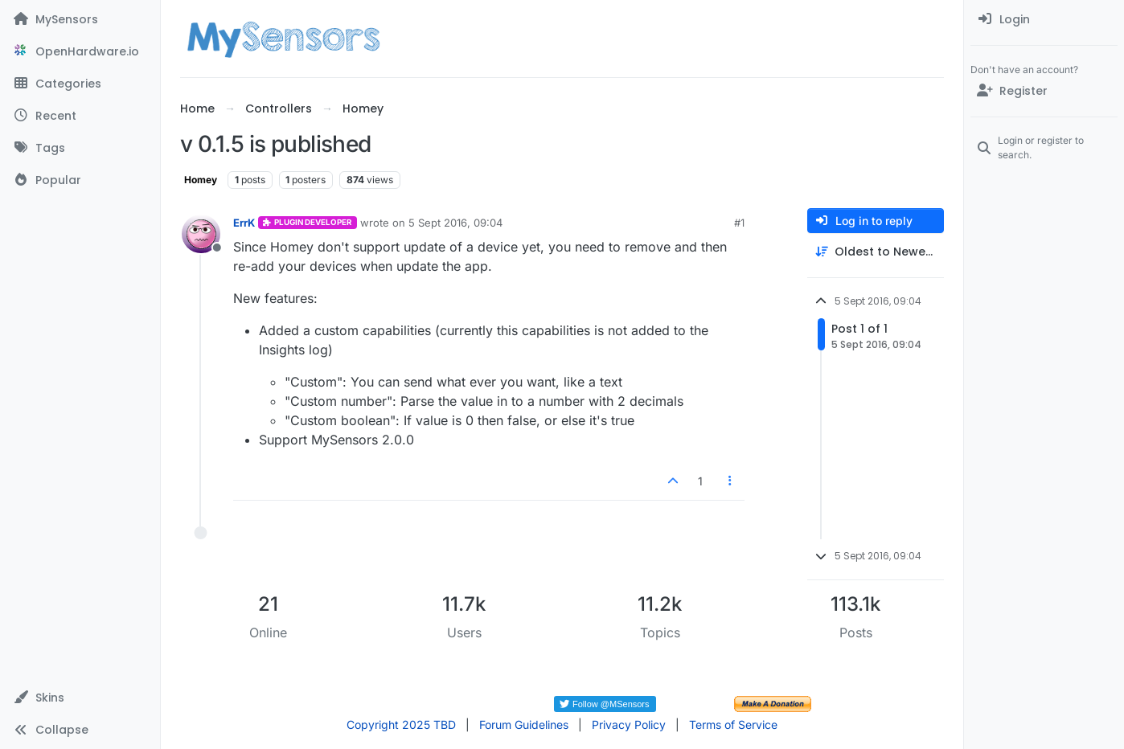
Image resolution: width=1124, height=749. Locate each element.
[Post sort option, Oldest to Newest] (875, 251)
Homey (200, 180)
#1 (739, 222)
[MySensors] (80, 19)
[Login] (1044, 19)
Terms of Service (733, 724)
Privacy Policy (629, 724)
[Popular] (80, 180)
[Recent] (80, 116)
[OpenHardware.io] (80, 51)
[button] (80, 697)
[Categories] (80, 83)
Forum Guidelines (523, 724)
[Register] (1044, 91)
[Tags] (80, 148)
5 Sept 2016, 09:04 (455, 222)
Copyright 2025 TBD (401, 724)
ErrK (244, 222)
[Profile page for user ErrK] (201, 234)
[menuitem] (1044, 19)
